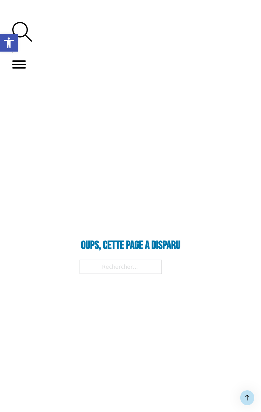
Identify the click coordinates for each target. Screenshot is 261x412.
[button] (19, 64)
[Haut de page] (247, 397)
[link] (9, 43)
